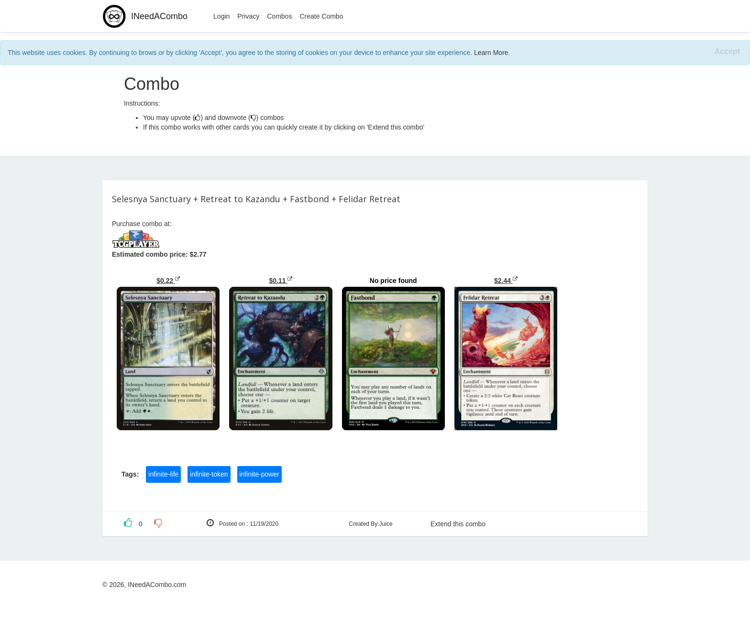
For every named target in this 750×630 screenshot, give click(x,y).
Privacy (248, 16)
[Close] (727, 52)
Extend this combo (457, 524)
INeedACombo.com (157, 584)
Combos (279, 16)
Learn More (491, 52)
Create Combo (321, 16)
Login (221, 16)
